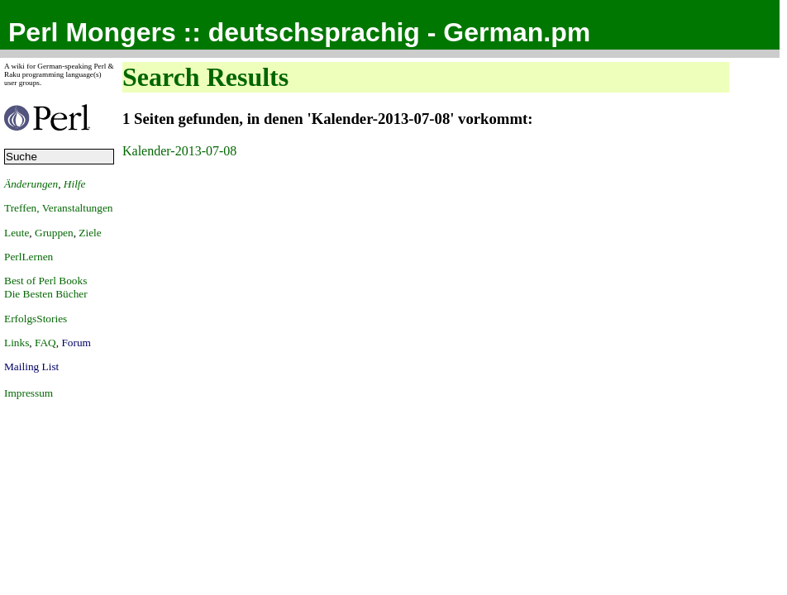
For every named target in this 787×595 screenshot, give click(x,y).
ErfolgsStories (35, 318)
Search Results (205, 77)
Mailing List (31, 366)
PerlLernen (28, 256)
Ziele (90, 232)
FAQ (45, 342)
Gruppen (54, 232)
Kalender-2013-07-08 (179, 151)
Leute (16, 232)
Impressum (28, 393)
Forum (76, 342)
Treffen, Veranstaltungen (58, 208)
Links (16, 342)
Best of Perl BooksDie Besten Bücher (46, 287)
